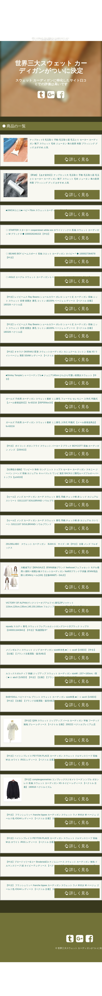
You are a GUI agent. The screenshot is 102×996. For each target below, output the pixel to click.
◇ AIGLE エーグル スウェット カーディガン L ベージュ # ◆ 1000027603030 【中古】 (48, 277)
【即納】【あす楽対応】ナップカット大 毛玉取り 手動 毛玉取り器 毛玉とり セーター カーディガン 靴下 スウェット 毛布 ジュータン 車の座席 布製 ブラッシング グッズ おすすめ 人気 (64, 179)
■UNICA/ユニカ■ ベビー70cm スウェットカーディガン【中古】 (37, 210)
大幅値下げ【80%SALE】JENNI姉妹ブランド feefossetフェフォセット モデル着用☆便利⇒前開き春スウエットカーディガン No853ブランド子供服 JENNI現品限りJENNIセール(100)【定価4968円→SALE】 (60, 571)
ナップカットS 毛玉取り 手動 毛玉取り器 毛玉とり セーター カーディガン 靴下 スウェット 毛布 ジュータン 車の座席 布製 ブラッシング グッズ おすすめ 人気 (64, 144)
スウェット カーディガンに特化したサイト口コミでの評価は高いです (51, 82)
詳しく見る (77, 159)
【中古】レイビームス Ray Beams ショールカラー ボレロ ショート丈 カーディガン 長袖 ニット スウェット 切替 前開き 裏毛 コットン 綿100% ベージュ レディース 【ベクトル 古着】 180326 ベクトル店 (50, 301)
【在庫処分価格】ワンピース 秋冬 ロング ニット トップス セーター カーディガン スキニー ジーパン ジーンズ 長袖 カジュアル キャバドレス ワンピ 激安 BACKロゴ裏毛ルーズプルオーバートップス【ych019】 (51, 473)
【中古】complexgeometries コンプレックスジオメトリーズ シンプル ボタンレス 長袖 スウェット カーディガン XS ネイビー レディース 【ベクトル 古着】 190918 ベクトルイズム (61, 783)
